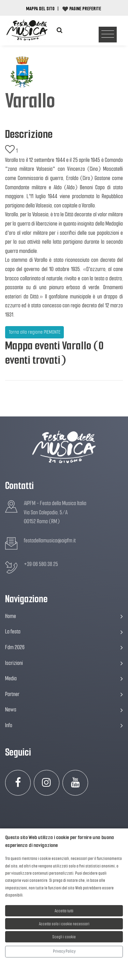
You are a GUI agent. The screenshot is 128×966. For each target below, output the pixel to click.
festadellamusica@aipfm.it (50, 540)
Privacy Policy (64, 951)
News (64, 709)
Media (64, 678)
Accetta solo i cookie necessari (64, 924)
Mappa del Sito (40, 8)
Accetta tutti (64, 911)
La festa (64, 631)
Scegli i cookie (64, 937)
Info (64, 725)
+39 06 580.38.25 (41, 564)
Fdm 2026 (64, 647)
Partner (64, 694)
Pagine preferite (85, 8)
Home (64, 616)
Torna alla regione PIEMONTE (34, 332)
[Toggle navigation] (108, 35)
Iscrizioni (64, 663)
